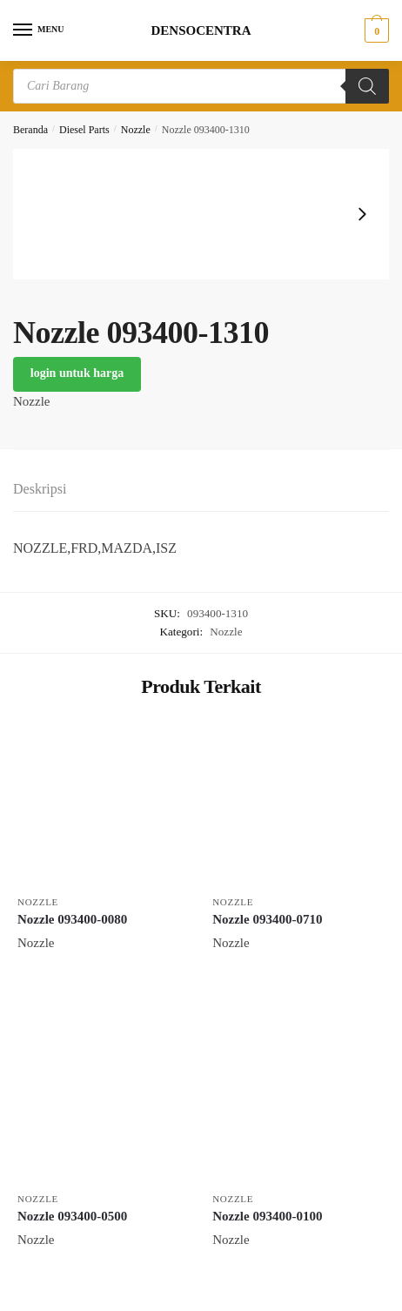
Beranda (30, 130)
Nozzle (136, 130)
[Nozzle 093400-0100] (296, 1098)
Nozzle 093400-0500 (72, 1216)
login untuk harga (77, 373)
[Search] (367, 86)
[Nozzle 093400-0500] (101, 1098)
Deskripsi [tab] (39, 488)
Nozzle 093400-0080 (72, 919)
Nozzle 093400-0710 (267, 919)
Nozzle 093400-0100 (267, 1216)
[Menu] (39, 30)
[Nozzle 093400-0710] (296, 801)
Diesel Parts (84, 130)
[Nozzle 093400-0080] (101, 801)
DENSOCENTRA (201, 30)
